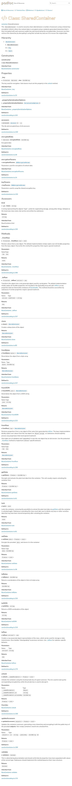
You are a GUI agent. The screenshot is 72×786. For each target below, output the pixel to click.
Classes (49, 10)
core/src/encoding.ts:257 (9, 315)
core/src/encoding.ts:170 (9, 774)
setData (14, 560)
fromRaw (15, 459)
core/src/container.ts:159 (9, 132)
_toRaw (14, 309)
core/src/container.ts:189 (9, 743)
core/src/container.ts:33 (9, 95)
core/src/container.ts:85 (9, 344)
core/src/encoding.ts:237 (9, 381)
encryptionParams (18, 171)
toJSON (14, 618)
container (4, 25)
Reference (29, 10)
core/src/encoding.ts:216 (9, 624)
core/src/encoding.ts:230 (9, 595)
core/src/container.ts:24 (9, 177)
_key (13, 89)
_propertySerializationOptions (22, 109)
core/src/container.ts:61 (9, 496)
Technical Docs (20, 10)
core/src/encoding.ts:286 (9, 272)
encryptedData (17, 148)
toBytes (14, 589)
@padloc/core (39, 10)
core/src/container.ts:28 (9, 154)
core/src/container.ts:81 (9, 529)
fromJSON (15, 413)
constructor (15, 69)
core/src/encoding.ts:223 (9, 419)
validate (14, 768)
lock (13, 523)
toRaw (56, 284)
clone (13, 338)
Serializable (34, 287)
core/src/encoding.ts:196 (9, 465)
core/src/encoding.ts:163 (9, 115)
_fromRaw (15, 266)
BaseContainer (6, 69)
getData (14, 490)
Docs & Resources (7, 10)
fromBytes (15, 375)
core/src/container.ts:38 (9, 566)
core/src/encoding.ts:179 (9, 665)
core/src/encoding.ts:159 (9, 228)
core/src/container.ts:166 (9, 710)
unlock (50, 83)
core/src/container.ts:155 (9, 194)
